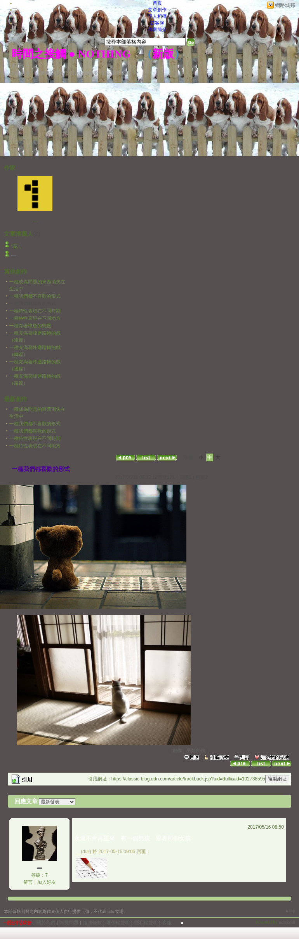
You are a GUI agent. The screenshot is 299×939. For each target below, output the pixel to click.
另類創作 (195, 750)
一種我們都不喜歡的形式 (35, 296)
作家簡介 (157, 29)
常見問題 (69, 922)
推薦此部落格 (50, 73)
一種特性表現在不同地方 (35, 318)
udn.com (287, 922)
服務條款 (92, 922)
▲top (290, 910)
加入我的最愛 (84, 73)
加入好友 (21, 73)
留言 (28, 882)
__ (34, 218)
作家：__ (21, 65)
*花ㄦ (16, 246)
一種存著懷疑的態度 (30, 325)
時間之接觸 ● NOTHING (71, 54)
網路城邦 (285, 5)
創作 (177, 750)
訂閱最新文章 (116, 73)
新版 (163, 54)
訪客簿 (157, 23)
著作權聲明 (118, 922)
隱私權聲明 (146, 922)
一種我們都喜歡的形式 (32, 431)
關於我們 (46, 922)
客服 (167, 922)
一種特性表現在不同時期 (35, 311)
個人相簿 (157, 16)
